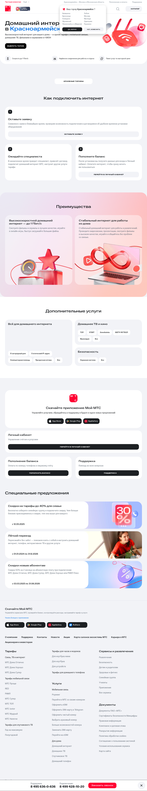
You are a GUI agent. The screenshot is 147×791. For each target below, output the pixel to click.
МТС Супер (10, 698)
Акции (67, 637)
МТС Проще (10, 683)
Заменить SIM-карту (62, 730)
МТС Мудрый (11, 713)
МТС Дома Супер (13, 672)
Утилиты (103, 682)
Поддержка (27, 637)
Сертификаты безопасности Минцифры (118, 715)
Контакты (42, 637)
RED (7, 688)
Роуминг (56, 694)
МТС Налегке (11, 718)
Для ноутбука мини (61, 656)
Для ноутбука (58, 661)
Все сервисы (105, 692)
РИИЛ (7, 693)
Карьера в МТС (119, 637)
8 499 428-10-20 (72, 787)
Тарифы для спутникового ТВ (19, 724)
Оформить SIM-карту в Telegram (67, 709)
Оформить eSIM (59, 704)
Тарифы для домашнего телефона (68, 672)
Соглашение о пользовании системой (117, 741)
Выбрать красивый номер (64, 719)
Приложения (105, 687)
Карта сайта (105, 751)
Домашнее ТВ (58, 751)
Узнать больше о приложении (17, 618)
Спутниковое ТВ (59, 756)
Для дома (56, 741)
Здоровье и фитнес (108, 672)
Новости (55, 637)
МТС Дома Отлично (14, 662)
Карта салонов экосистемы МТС (90, 637)
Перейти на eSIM (60, 735)
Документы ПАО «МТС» (110, 710)
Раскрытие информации (110, 731)
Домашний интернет (62, 746)
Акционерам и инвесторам (18, 642)
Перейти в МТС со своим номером (68, 699)
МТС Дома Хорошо (14, 667)
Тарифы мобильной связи (17, 678)
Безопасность (105, 662)
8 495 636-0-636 (43, 787)
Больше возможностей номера (67, 724)
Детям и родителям (108, 667)
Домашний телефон (61, 761)
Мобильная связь (60, 689)
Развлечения (105, 657)
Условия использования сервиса (114, 746)
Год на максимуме (13, 730)
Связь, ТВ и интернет (15, 657)
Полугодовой (11, 735)
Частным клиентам (13, 2)
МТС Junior (10, 708)
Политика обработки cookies (112, 736)
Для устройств (59, 666)
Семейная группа (107, 677)
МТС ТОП (9, 703)
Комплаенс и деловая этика (112, 725)
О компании (11, 637)
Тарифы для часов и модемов (66, 651)
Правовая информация (110, 720)
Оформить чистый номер (64, 714)
